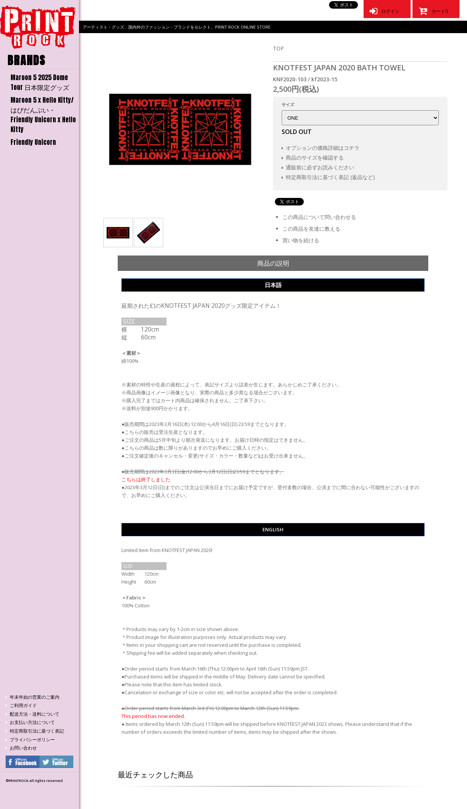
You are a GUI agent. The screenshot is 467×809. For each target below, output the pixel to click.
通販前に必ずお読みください (320, 167)
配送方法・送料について (34, 714)
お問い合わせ (23, 748)
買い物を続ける (300, 240)
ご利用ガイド (23, 705)
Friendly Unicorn (33, 142)
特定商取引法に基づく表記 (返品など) (330, 177)
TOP (278, 48)
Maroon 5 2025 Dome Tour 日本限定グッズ (40, 82)
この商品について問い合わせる (319, 216)
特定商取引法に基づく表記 (37, 731)
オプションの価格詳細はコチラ (322, 147)
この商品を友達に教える (311, 228)
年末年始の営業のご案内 (34, 697)
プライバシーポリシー (32, 739)
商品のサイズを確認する (315, 157)
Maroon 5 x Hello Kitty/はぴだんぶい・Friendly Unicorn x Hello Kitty (43, 114)
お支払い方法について (32, 722)
